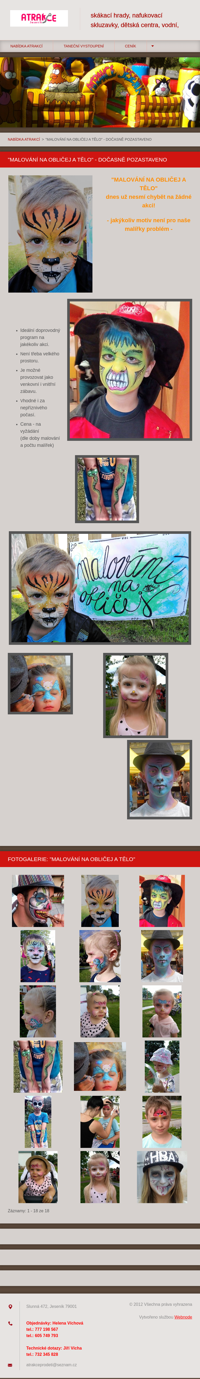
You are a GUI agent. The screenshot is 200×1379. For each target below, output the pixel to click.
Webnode (183, 1318)
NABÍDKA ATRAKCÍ (26, 47)
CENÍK (130, 47)
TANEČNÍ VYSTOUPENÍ (84, 47)
